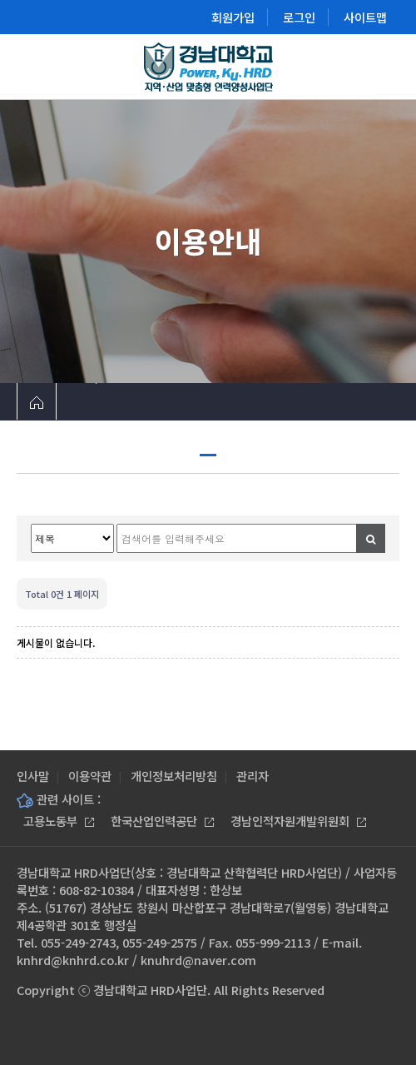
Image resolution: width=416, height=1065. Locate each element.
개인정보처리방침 (174, 775)
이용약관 (89, 775)
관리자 (252, 775)
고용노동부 (58, 820)
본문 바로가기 (0, 0)
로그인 (299, 17)
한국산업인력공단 (162, 820)
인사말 (33, 775)
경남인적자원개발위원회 (298, 820)
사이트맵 (365, 17)
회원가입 (233, 17)
